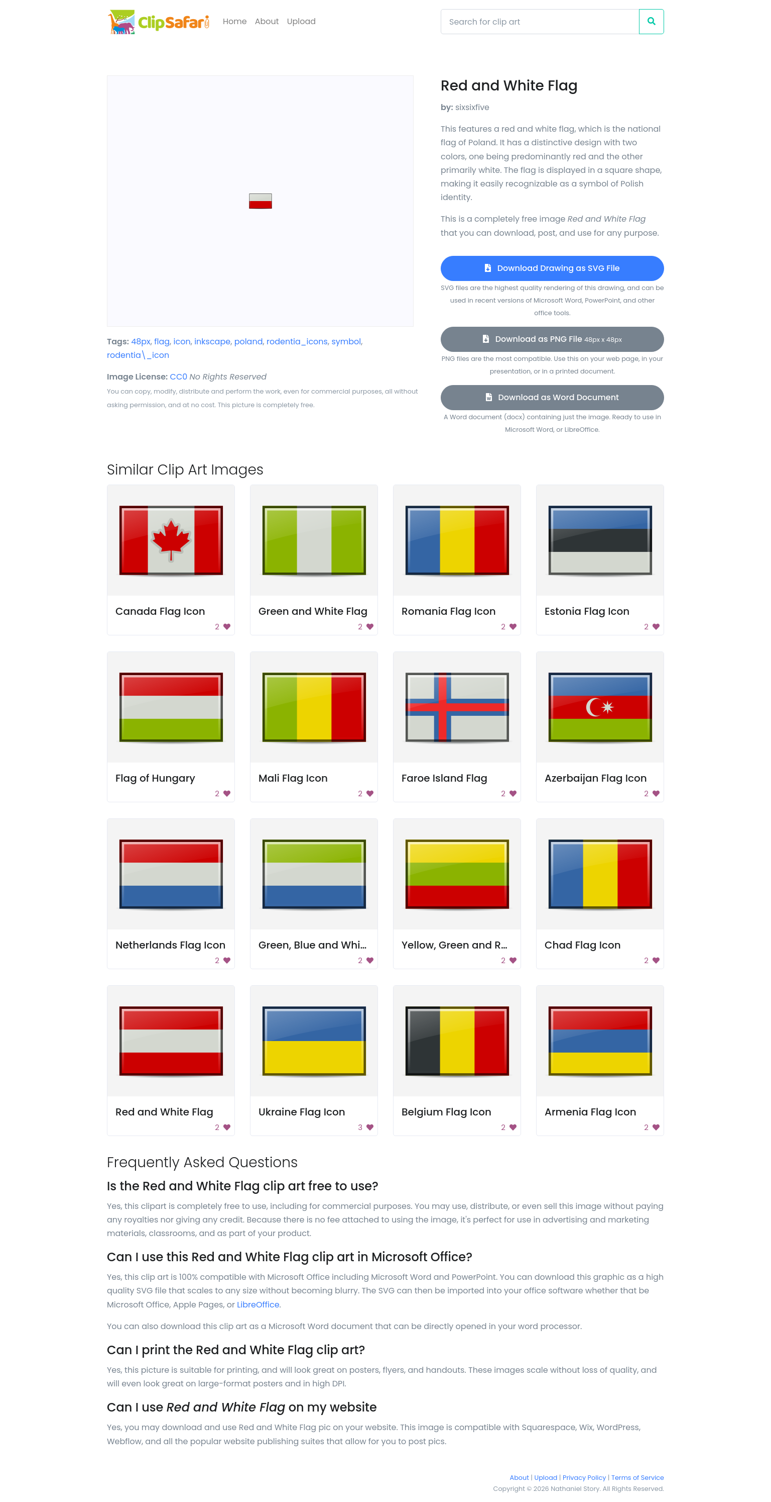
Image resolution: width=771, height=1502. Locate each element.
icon (182, 341)
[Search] (540, 21)
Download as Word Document (552, 397)
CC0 (179, 377)
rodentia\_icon (138, 355)
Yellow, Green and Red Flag (470, 945)
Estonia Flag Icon (587, 611)
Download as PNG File (552, 339)
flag (162, 341)
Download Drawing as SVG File (552, 268)
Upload (301, 21)
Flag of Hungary (155, 778)
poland (248, 341)
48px (141, 341)
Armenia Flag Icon (590, 1112)
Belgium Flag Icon (446, 1112)
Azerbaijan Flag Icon (596, 778)
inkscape (212, 341)
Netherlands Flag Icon (170, 945)
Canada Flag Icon (160, 611)
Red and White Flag (164, 1112)
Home (235, 21)
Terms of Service (637, 1477)
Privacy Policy (584, 1477)
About (267, 21)
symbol (346, 341)
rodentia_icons (297, 341)
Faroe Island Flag (444, 778)
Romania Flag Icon (449, 611)
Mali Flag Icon (293, 778)
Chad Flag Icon (583, 945)
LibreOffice (258, 1304)
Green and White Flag (313, 611)
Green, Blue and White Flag (326, 945)
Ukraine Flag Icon (302, 1112)
